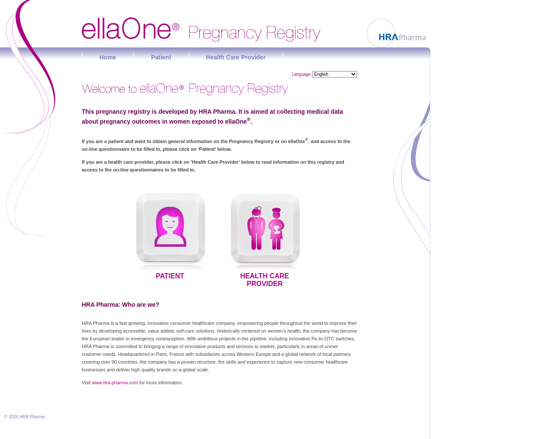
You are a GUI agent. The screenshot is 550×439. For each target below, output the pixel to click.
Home (107, 57)
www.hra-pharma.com (115, 382)
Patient (161, 57)
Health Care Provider (236, 57)
